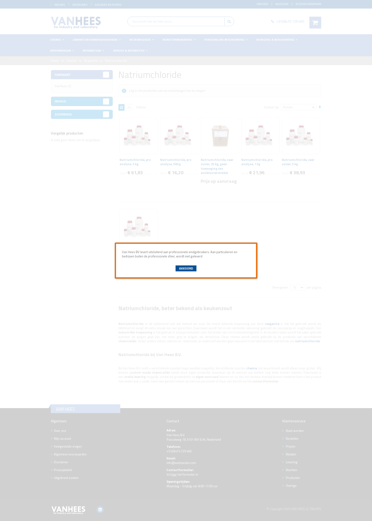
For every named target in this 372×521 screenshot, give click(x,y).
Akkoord (186, 268)
